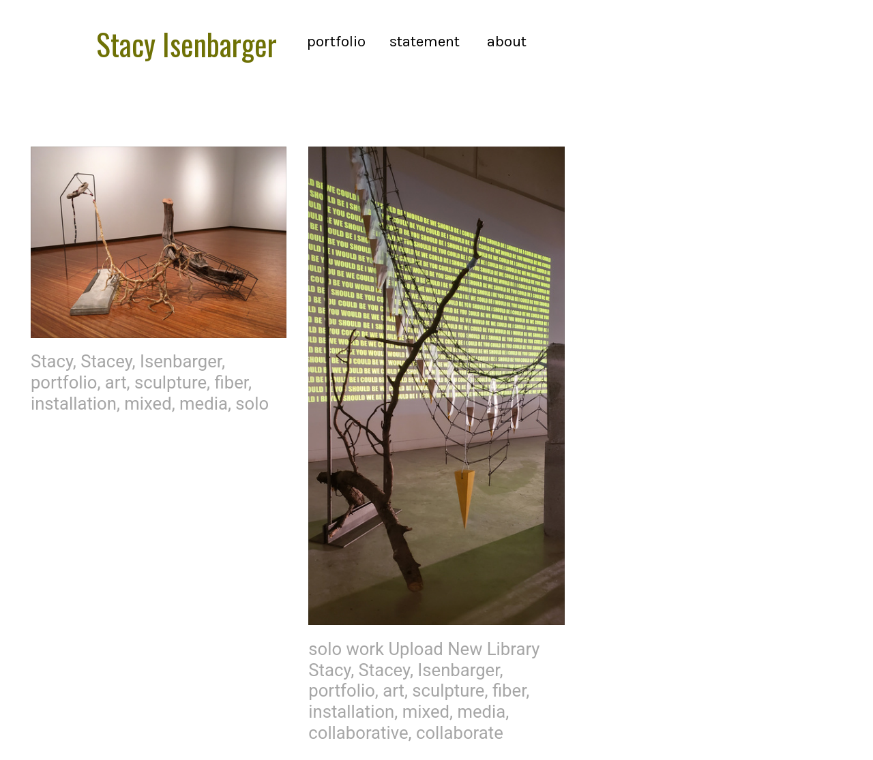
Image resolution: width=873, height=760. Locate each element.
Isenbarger (181, 361)
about (507, 41)
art (116, 382)
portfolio (336, 41)
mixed (147, 403)
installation (74, 403)
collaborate (459, 733)
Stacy (52, 361)
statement (428, 41)
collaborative (358, 733)
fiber (231, 382)
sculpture (170, 382)
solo (252, 403)
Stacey (106, 361)
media (203, 403)
